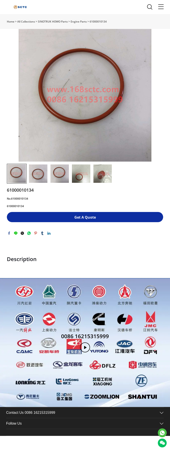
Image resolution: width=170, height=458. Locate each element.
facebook (9, 233)
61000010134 (98, 21)
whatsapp (29, 233)
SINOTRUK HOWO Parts (53, 21)
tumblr (42, 233)
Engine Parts (79, 21)
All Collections (26, 21)
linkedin (49, 233)
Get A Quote (85, 217)
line (16, 233)
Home (10, 21)
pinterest (35, 233)
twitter (22, 233)
